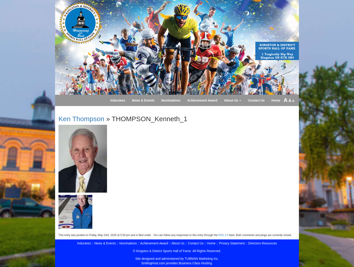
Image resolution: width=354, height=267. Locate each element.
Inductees (117, 100)
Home (275, 100)
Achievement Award (202, 100)
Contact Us (256, 100)
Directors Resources (262, 243)
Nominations (171, 100)
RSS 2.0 (223, 235)
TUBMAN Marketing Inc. (202, 258)
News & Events (143, 100)
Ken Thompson (81, 119)
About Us (232, 100)
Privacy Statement (232, 243)
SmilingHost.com (153, 263)
